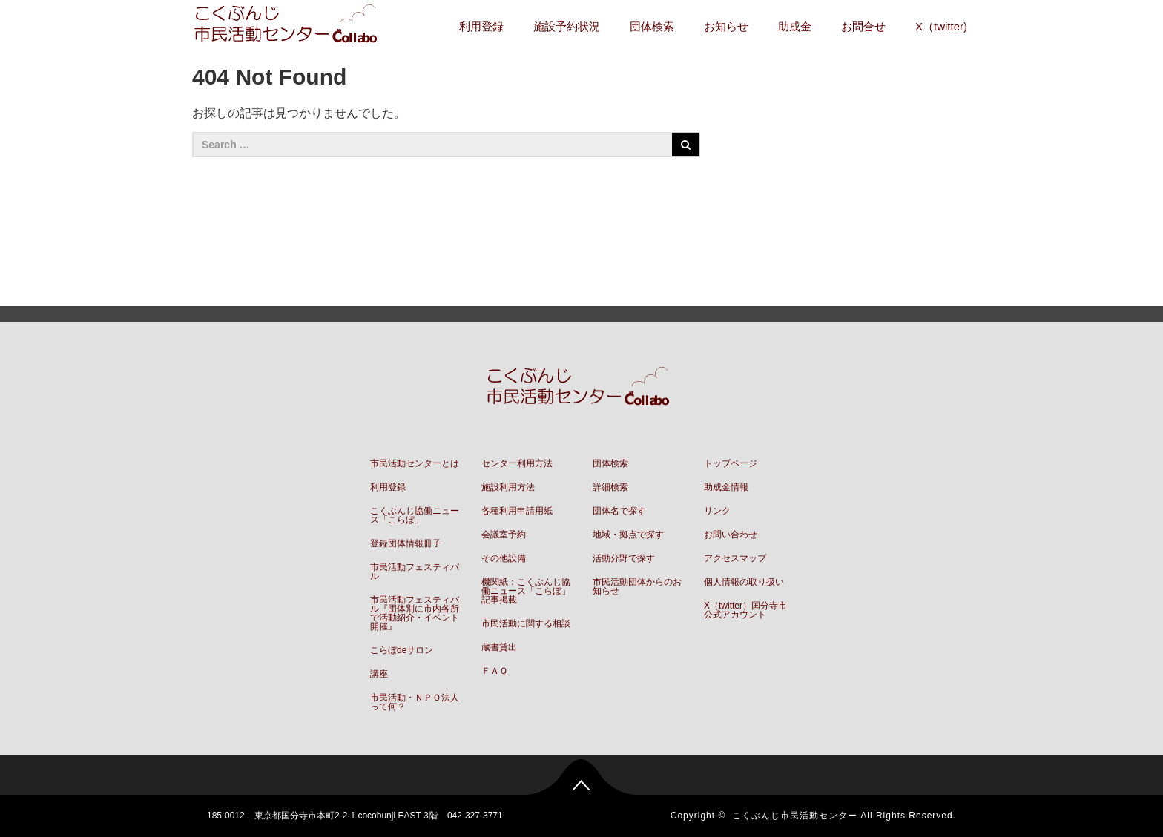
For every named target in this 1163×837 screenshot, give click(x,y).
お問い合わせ (730, 534)
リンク (717, 511)
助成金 (794, 26)
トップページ (730, 463)
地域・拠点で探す (628, 534)
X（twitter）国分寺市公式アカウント (745, 610)
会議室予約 (503, 534)
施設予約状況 (566, 26)
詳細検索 (610, 487)
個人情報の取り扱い (744, 582)
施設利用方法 (508, 487)
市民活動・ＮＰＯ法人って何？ (414, 702)
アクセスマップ (735, 558)
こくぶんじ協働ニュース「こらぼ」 (414, 515)
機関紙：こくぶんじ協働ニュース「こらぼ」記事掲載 (525, 591)
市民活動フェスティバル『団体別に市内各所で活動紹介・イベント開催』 (414, 613)
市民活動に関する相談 (525, 623)
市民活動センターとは (414, 463)
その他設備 (503, 558)
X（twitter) (941, 26)
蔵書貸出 (499, 647)
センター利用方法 (517, 463)
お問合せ (863, 26)
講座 (379, 674)
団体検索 (652, 26)
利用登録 (481, 26)
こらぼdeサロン (401, 650)
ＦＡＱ (494, 671)
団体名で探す (619, 511)
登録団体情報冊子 (405, 543)
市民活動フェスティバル (414, 571)
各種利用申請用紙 (517, 511)
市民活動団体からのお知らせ (637, 586)
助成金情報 (726, 487)
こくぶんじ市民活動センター (794, 815)
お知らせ (726, 26)
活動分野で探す (624, 558)
